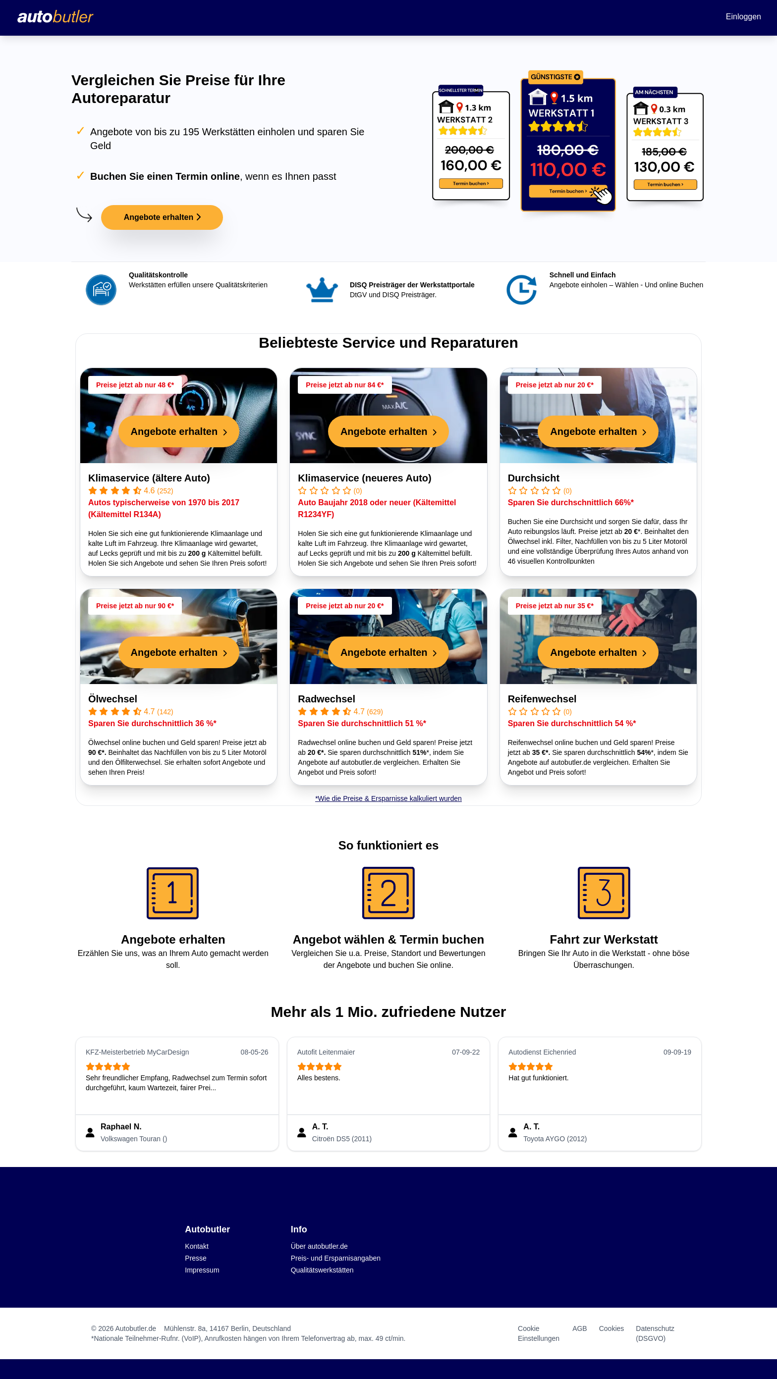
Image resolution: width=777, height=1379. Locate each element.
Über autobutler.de (319, 1246)
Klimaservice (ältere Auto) (149, 478)
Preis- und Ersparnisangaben (336, 1258)
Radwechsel (326, 698)
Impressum (202, 1270)
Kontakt (196, 1246)
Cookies (611, 1328)
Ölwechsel (112, 698)
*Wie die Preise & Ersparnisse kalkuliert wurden (388, 798)
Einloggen (743, 16)
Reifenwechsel (542, 698)
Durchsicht (533, 478)
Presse (196, 1258)
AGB (579, 1328)
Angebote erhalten (162, 217)
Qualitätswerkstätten (322, 1270)
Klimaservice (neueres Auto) (364, 478)
